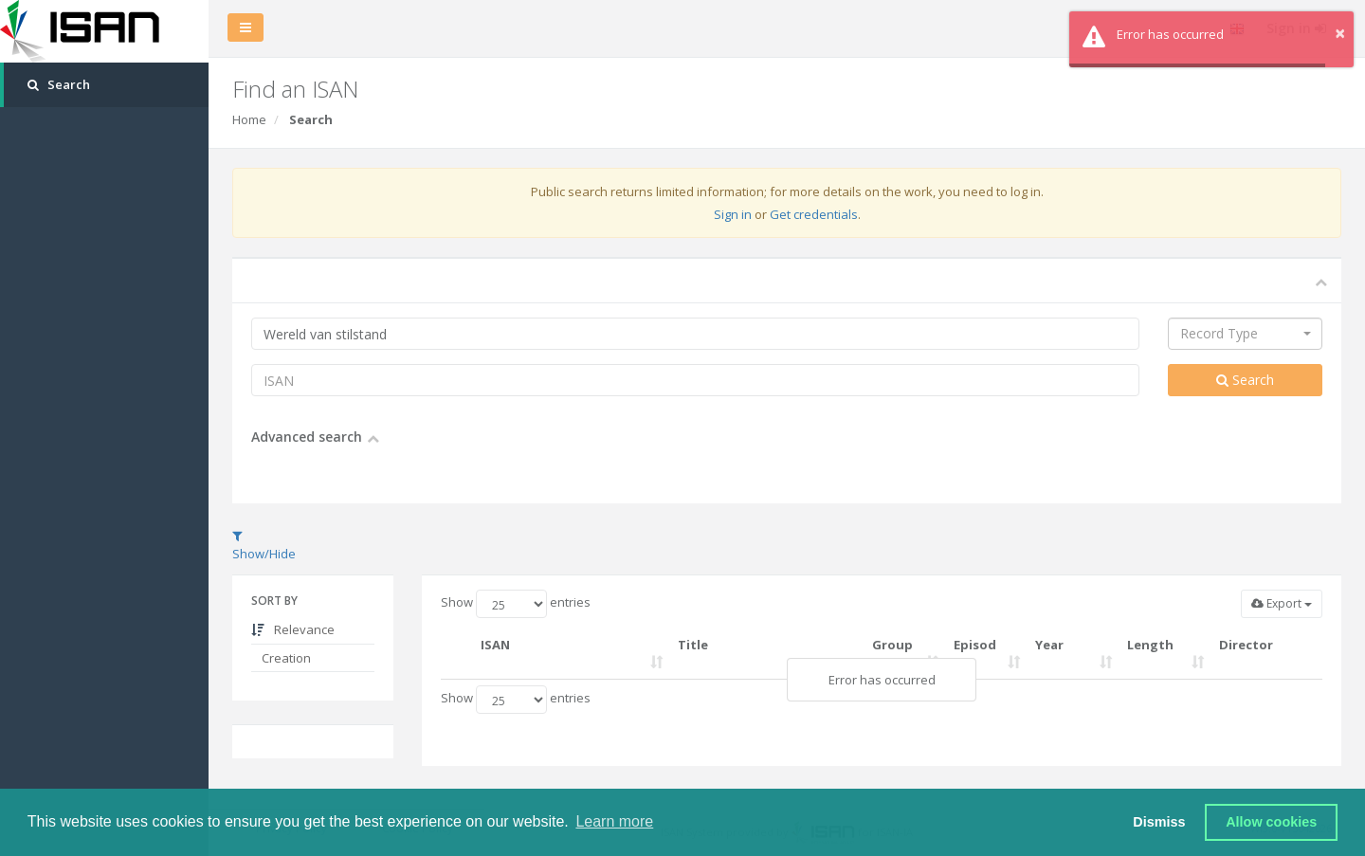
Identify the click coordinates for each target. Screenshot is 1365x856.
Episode (975, 653)
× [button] (1340, 33)
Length (1150, 644)
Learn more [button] (614, 821)
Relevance (293, 629)
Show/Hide (264, 546)
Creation (285, 657)
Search (1245, 380)
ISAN (495, 644)
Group (892, 644)
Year (1049, 644)
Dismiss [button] (1159, 821)
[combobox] (1245, 334)
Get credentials (814, 214)
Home (249, 119)
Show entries (516, 604)
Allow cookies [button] (1271, 821)
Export (1281, 603)
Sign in (733, 214)
